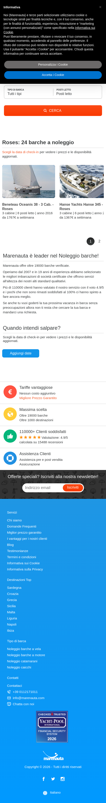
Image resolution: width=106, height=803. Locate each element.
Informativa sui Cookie (23, 563)
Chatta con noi (20, 704)
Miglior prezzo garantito (24, 532)
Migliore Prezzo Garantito (38, 398)
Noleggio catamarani (22, 661)
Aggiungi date (21, 353)
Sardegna (14, 587)
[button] (100, 7)
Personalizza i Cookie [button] (53, 64)
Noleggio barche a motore (26, 655)
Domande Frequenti (21, 526)
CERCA (52, 110)
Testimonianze (17, 551)
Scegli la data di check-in (21, 152)
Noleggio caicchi (19, 667)
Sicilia (11, 606)
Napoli (12, 624)
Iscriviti (73, 487)
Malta (11, 612)
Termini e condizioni (21, 557)
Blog (10, 545)
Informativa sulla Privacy (25, 569)
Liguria (12, 618)
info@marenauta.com (26, 698)
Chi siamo (14, 520)
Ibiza (10, 630)
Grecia (12, 600)
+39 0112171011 (22, 692)
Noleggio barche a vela (24, 649)
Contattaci (14, 685)
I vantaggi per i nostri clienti (27, 538)
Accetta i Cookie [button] (53, 75)
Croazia (13, 594)
